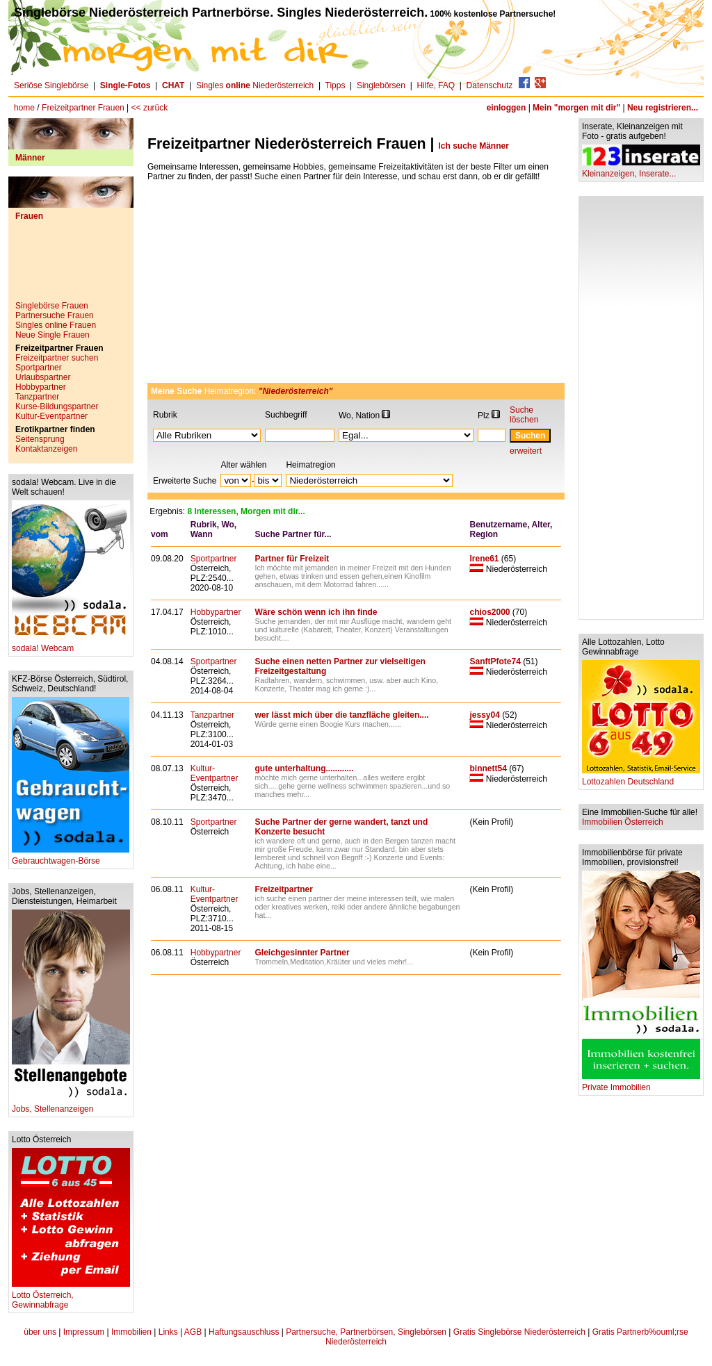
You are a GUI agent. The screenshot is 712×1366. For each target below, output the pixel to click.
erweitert (526, 451)
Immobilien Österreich (622, 822)
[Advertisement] (71, 266)
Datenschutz (490, 85)
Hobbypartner (40, 387)
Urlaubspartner (42, 377)
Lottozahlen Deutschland (641, 778)
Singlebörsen (381, 85)
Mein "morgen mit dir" (576, 108)
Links (168, 1332)
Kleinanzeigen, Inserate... (641, 170)
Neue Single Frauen (52, 335)
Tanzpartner (37, 397)
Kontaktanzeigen (46, 449)
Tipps (335, 85)
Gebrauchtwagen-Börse (70, 857)
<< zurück (149, 108)
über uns (40, 1332)
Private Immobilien (641, 1083)
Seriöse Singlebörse (51, 85)
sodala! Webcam (71, 644)
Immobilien (131, 1332)
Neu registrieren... (662, 108)
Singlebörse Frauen (51, 306)
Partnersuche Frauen (54, 315)
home (24, 108)
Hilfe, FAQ (435, 85)
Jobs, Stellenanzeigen (71, 1105)
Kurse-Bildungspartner (56, 406)
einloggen (506, 108)
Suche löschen (524, 415)
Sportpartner (38, 367)
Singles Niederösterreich (255, 85)
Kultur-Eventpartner (51, 416)
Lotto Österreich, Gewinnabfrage (71, 1296)
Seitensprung (40, 439)
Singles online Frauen (55, 325)
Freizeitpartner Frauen (83, 108)
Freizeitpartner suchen (56, 358)
